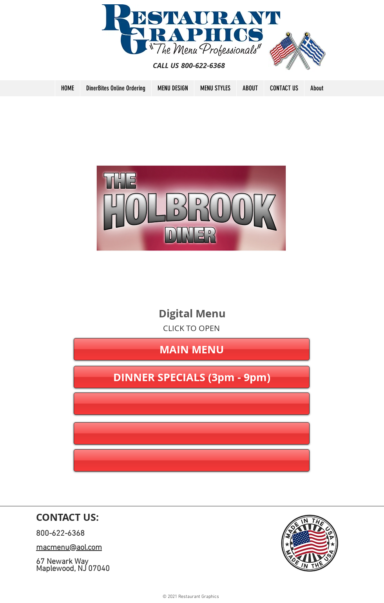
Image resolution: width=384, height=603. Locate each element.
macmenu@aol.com (69, 548)
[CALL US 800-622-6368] (189, 65)
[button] (192, 403)
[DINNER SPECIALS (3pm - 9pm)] (192, 377)
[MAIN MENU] (192, 349)
